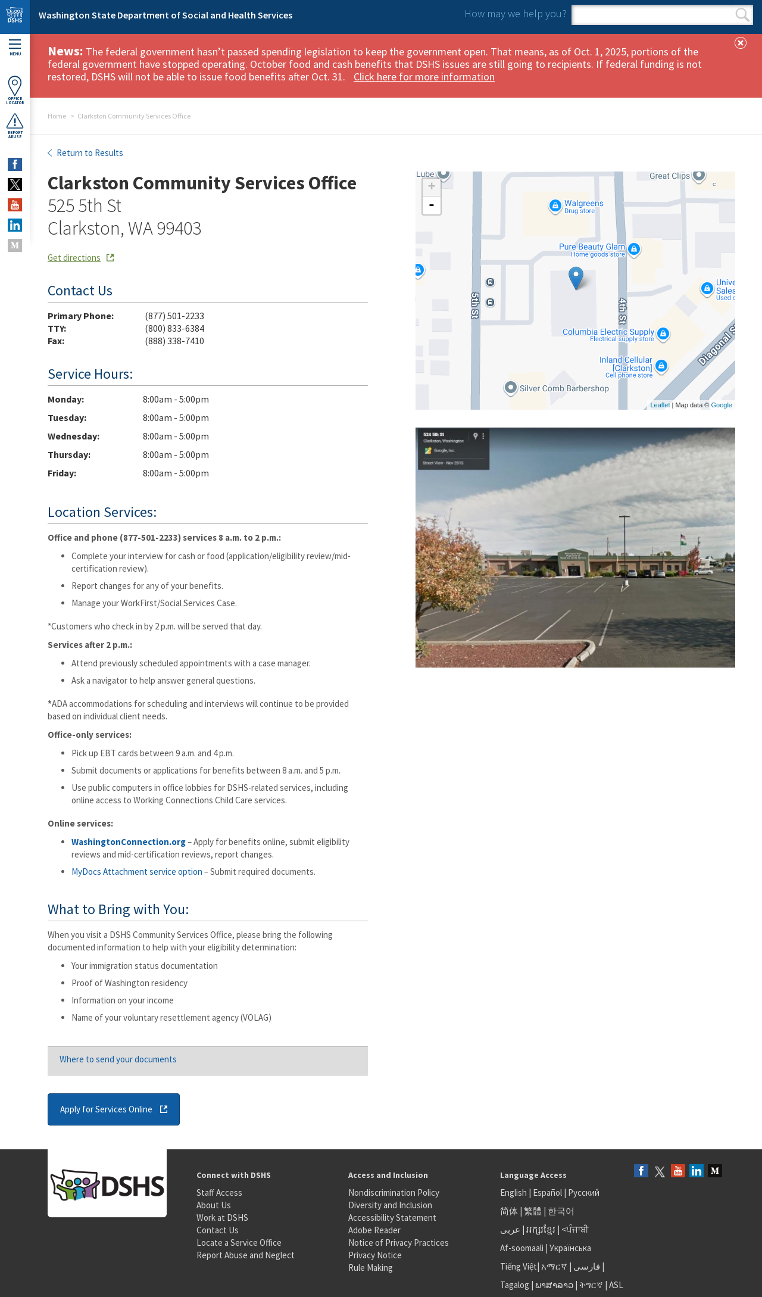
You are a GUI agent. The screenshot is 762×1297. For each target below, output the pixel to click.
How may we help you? (515, 13)
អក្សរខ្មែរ (540, 1229)
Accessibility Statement (392, 1217)
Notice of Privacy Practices (398, 1242)
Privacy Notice (375, 1255)
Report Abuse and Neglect (245, 1255)
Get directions (74, 257)
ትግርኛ (591, 1284)
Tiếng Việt (518, 1266)
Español (547, 1192)
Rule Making (370, 1267)
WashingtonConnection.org (128, 841)
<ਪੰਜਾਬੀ (575, 1229)
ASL (616, 1284)
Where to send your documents (118, 1059)
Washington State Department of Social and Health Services (165, 15)
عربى (510, 1229)
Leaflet (660, 405)
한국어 (561, 1211)
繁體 (534, 1211)
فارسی (586, 1266)
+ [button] (431, 188)
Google (721, 405)
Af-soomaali (522, 1248)
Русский (583, 1192)
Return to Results (89, 152)
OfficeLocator (15, 90)
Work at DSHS (222, 1217)
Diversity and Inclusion (390, 1205)
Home (57, 115)
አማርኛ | (556, 1266)
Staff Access (219, 1192)
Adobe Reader (374, 1230)
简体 (509, 1211)
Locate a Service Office (239, 1242)
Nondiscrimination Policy (393, 1192)
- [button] (431, 205)
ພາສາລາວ (554, 1284)
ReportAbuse (15, 125)
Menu (15, 48)
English (514, 1192)
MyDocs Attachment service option (136, 871)
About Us (213, 1205)
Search (742, 15)
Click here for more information (424, 76)
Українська (570, 1248)
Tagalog (514, 1284)
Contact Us (217, 1230)
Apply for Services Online (106, 1109)
